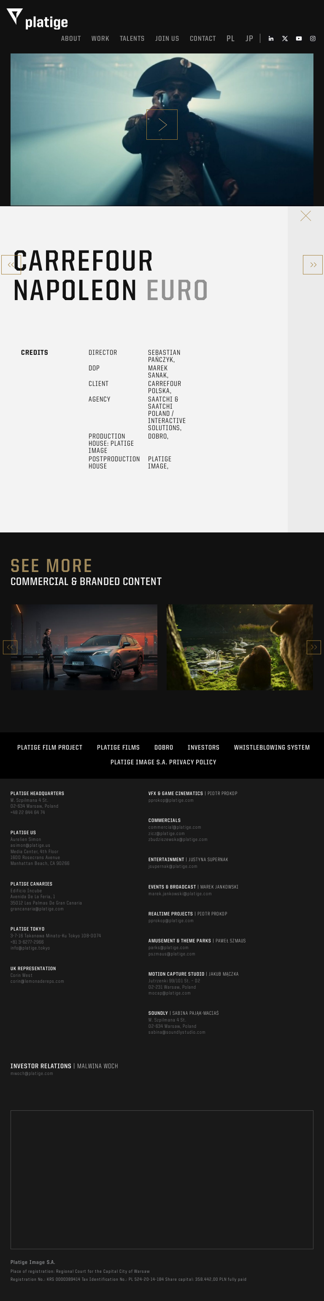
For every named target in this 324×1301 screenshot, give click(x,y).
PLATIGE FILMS (118, 748)
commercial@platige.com (175, 827)
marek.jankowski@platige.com (180, 894)
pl (231, 39)
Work (100, 39)
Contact (203, 39)
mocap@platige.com (169, 993)
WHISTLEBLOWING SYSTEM (272, 748)
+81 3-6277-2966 (27, 942)
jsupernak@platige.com (173, 866)
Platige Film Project (50, 748)
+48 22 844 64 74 (28, 812)
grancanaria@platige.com (37, 909)
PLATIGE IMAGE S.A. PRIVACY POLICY (163, 762)
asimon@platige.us (31, 845)
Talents (132, 39)
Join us (167, 39)
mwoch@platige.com (32, 1073)
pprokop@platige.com (171, 800)
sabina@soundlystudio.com (177, 1032)
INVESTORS (204, 748)
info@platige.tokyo (30, 948)
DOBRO (163, 748)
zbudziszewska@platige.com (178, 839)
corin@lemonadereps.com (38, 981)
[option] (84, 647)
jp (250, 39)
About (71, 39)
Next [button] (314, 647)
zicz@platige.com (166, 833)
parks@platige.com (168, 947)
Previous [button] (10, 647)
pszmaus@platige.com (172, 954)
